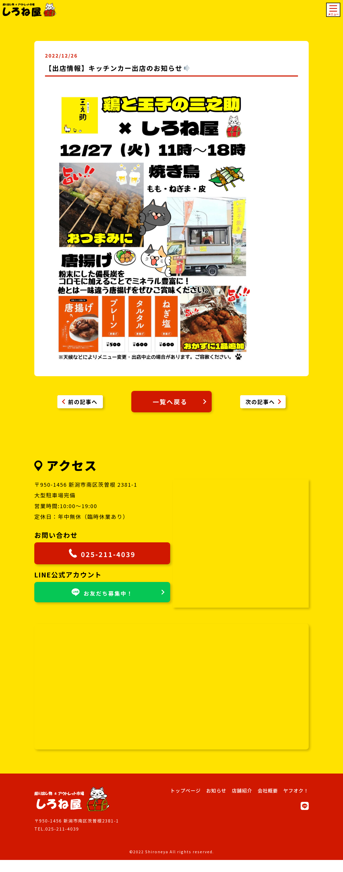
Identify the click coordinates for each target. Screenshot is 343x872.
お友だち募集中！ (111, 619)
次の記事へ (260, 405)
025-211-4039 (101, 578)
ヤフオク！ (296, 802)
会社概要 (268, 802)
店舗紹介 (242, 802)
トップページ (185, 802)
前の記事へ (83, 405)
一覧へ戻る (179, 405)
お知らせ (216, 802)
